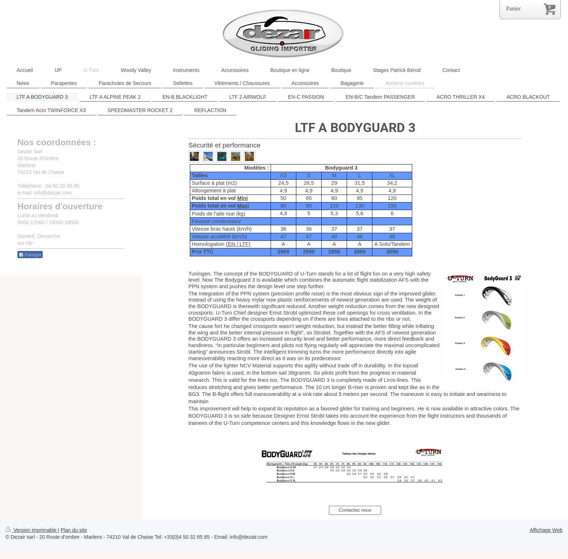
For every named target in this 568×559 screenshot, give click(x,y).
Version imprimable (31, 530)
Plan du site (73, 530)
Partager (30, 254)
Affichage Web (546, 530)
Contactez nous (355, 510)
